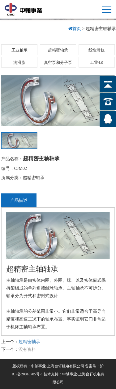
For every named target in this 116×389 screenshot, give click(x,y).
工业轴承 (19, 50)
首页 (75, 28)
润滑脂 (19, 62)
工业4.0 (96, 62)
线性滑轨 (96, 50)
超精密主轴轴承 (41, 158)
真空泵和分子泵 (58, 62)
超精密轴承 (58, 50)
